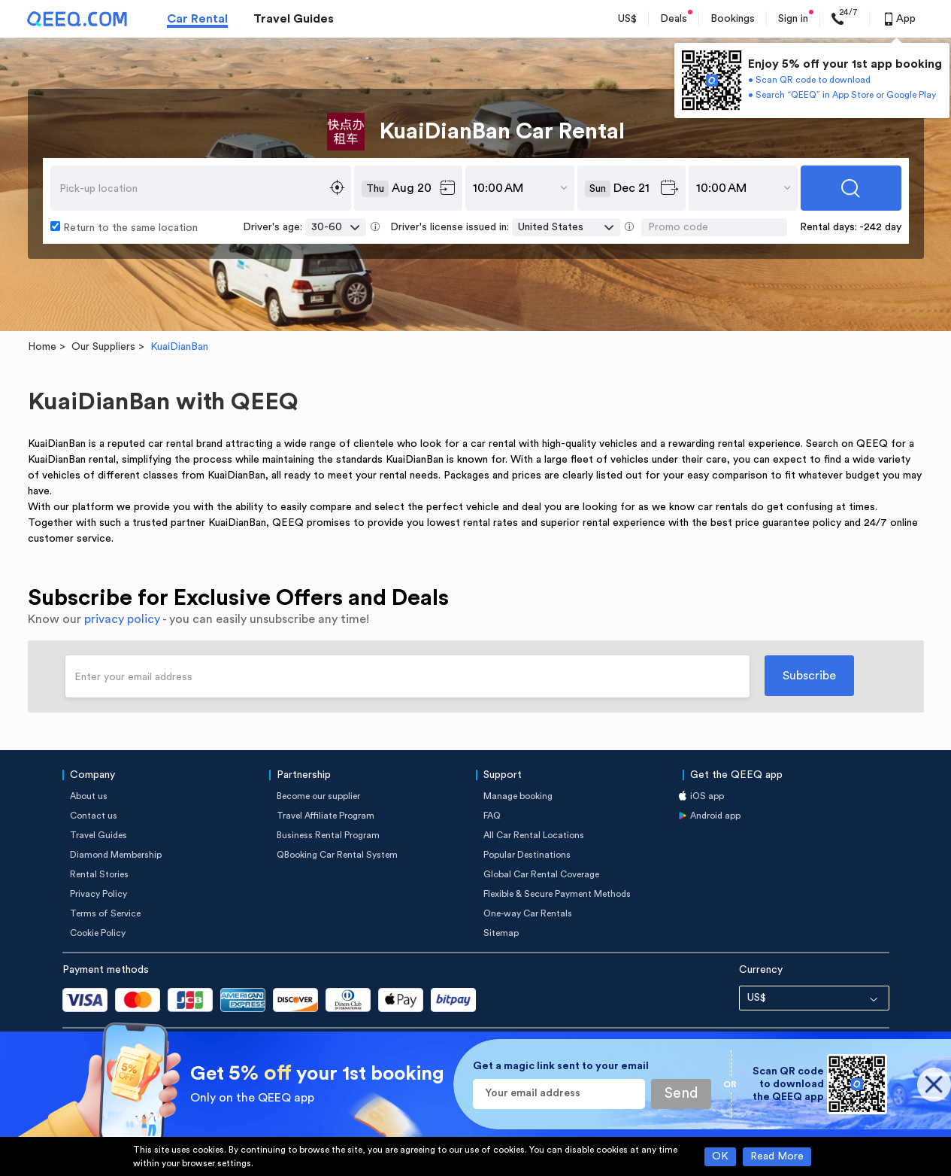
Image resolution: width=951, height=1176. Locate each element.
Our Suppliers (103, 347)
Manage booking (518, 796)
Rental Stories (99, 874)
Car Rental (197, 19)
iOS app (707, 796)
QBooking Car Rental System (337, 854)
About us (89, 796)
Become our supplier (318, 796)
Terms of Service (105, 913)
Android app (715, 815)
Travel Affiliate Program (325, 815)
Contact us (93, 815)
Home (42, 347)
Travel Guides (293, 19)
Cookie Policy (98, 932)
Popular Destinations (527, 854)
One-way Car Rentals (527, 913)
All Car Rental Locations (533, 835)
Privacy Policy (98, 893)
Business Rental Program (328, 835)
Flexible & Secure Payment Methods (557, 893)
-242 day (880, 227)
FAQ (492, 815)
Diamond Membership (116, 854)
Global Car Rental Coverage (541, 874)
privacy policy (122, 619)
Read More (777, 1156)
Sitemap (501, 932)
